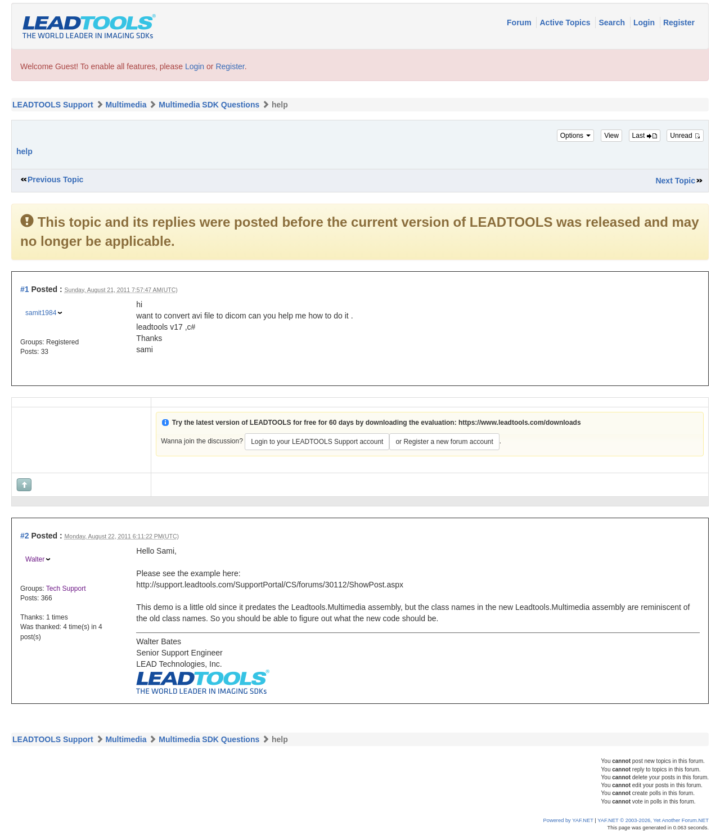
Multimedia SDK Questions (209, 104)
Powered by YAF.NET (568, 820)
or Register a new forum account (444, 442)
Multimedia (125, 104)
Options (575, 136)
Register (679, 22)
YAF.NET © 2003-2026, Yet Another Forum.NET (653, 820)
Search (612, 22)
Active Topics (565, 22)
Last (644, 136)
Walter (34, 559)
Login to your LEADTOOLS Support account (317, 442)
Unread (685, 136)
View (611, 136)
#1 (24, 289)
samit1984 (40, 313)
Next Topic (675, 180)
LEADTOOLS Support (52, 104)
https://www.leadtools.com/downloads (519, 423)
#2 (24, 535)
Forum (520, 22)
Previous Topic (55, 179)
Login (645, 22)
